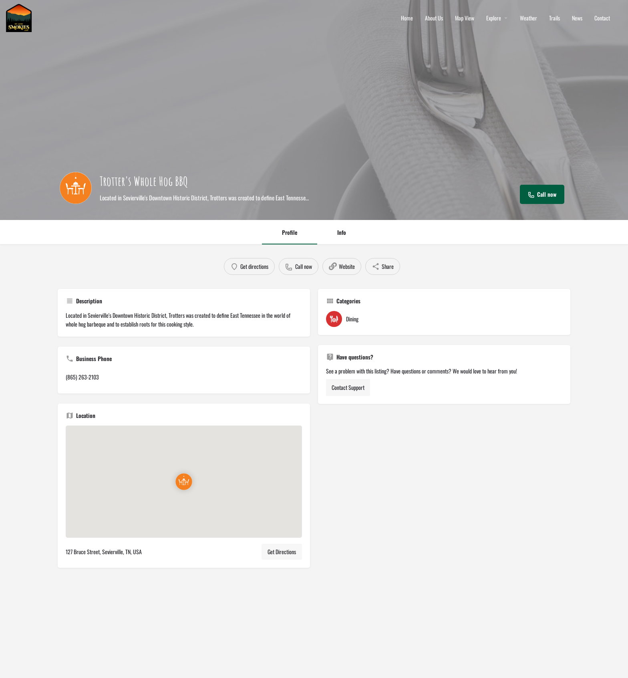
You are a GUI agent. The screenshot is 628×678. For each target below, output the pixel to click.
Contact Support (348, 387)
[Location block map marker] (183, 481)
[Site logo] (20, 17)
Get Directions (282, 551)
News (577, 18)
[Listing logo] (76, 188)
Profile (289, 232)
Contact (602, 18)
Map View (464, 18)
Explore (493, 18)
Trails (554, 18)
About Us (434, 18)
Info (341, 232)
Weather (528, 18)
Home (407, 18)
